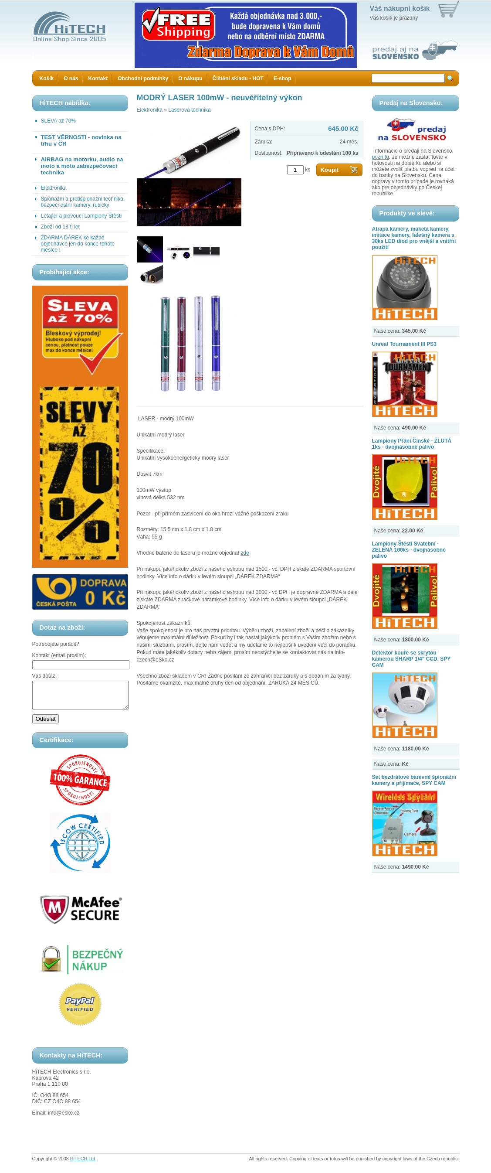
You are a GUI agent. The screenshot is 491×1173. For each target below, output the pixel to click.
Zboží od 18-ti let (60, 227)
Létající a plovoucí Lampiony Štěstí (81, 216)
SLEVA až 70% (58, 121)
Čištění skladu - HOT (238, 78)
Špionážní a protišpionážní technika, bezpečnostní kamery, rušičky (83, 202)
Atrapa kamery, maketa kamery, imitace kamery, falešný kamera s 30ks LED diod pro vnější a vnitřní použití (414, 238)
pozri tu (380, 157)
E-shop (282, 78)
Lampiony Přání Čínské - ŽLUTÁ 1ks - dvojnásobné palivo (412, 444)
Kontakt (98, 78)
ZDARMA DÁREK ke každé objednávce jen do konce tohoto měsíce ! (78, 244)
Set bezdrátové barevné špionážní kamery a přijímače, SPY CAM (414, 780)
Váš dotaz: (44, 676)
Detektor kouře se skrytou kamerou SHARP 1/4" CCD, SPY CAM (411, 659)
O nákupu (190, 78)
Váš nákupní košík (400, 8)
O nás (71, 78)
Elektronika (54, 188)
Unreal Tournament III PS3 (404, 344)
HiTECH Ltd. (83, 1163)
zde (244, 553)
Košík (47, 78)
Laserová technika (189, 110)
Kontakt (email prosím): (59, 655)
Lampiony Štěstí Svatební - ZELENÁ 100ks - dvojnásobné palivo (409, 550)
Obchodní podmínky (143, 78)
